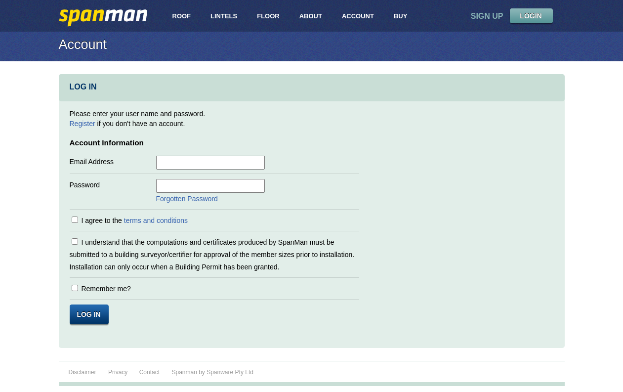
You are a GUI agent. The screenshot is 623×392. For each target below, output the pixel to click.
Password (85, 185)
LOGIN (530, 16)
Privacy (118, 372)
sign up (487, 16)
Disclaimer (82, 372)
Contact (149, 372)
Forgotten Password (187, 199)
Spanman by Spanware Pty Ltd (212, 372)
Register (82, 124)
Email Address (92, 162)
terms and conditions (156, 220)
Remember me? (105, 289)
